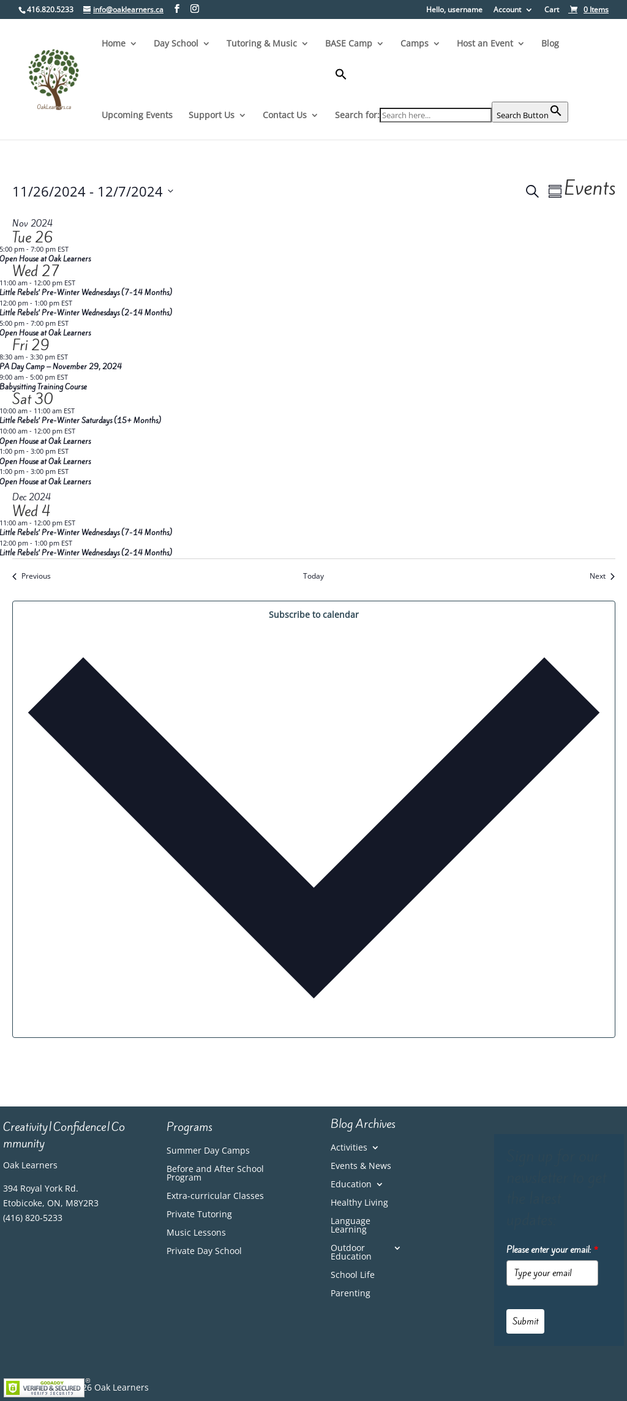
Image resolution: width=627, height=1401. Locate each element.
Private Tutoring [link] (199, 1215)
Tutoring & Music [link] (262, 44)
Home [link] (114, 44)
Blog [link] (550, 44)
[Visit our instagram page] (194, 8)
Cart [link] (551, 10)
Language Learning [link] (350, 1226)
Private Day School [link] (204, 1251)
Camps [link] (414, 44)
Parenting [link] (350, 1294)
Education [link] (351, 1185)
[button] (451, 85)
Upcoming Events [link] (137, 116)
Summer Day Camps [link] (208, 1151)
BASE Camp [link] (348, 44)
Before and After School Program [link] (215, 1174)
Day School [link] (176, 44)
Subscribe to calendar (314, 614)
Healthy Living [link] (359, 1203)
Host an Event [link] (485, 44)
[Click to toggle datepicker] (92, 191)
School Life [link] (353, 1275)
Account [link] (507, 10)
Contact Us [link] (285, 116)
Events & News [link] (361, 1166)
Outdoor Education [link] (351, 1253)
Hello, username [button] (454, 10)
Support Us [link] (212, 116)
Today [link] (313, 576)
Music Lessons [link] (196, 1233)
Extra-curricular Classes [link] (215, 1196)
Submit (525, 1321)
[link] (588, 9)
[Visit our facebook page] (177, 8)
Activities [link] (349, 1148)
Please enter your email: (552, 1250)
